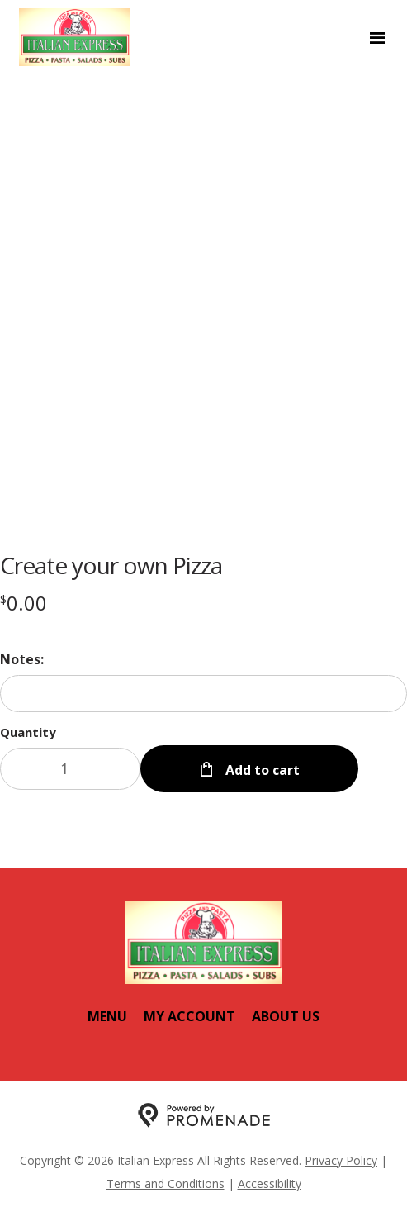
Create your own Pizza (111, 565)
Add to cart (261, 770)
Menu (107, 1016)
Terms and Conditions (165, 1183)
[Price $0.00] (23, 602)
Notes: (22, 659)
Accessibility (269, 1183)
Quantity (28, 732)
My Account (189, 1016)
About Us (285, 1016)
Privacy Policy (341, 1160)
